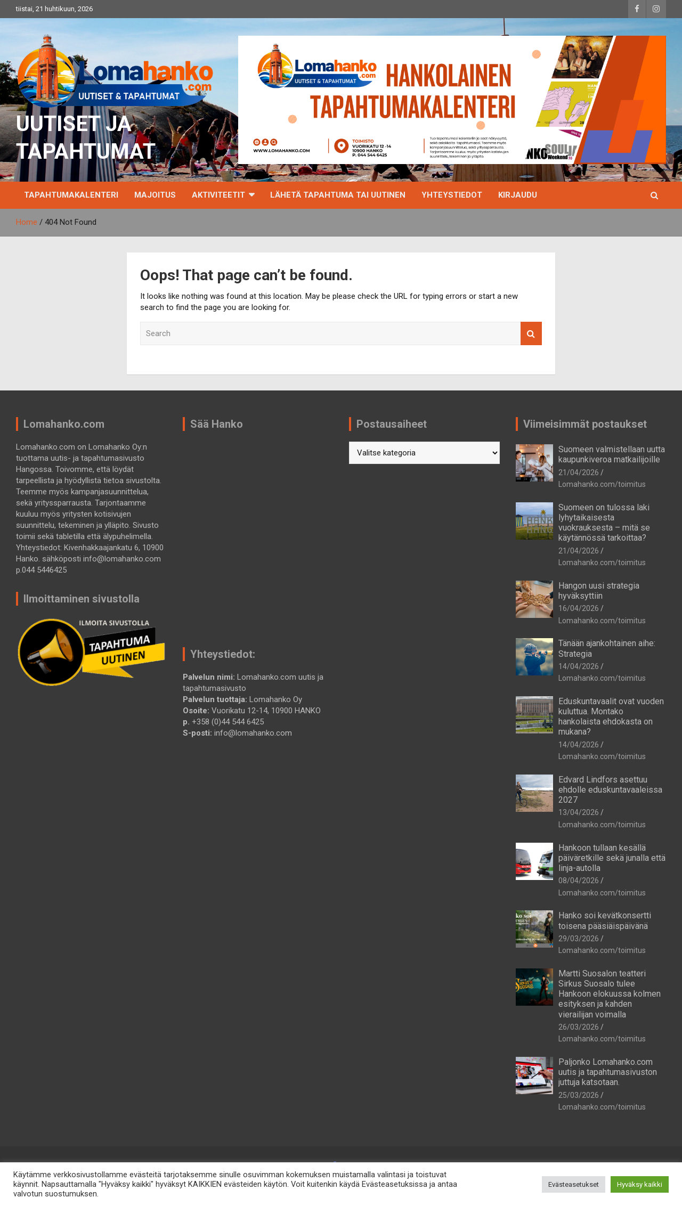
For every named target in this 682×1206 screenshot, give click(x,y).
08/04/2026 (578, 880)
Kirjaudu (517, 195)
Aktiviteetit (218, 195)
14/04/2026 (578, 666)
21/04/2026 (578, 472)
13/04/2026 (578, 812)
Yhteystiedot (451, 195)
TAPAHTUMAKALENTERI (71, 195)
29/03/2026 (578, 938)
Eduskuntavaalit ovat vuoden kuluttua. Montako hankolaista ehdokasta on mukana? (611, 716)
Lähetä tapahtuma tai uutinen (337, 195)
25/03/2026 (578, 1095)
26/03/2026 (578, 1027)
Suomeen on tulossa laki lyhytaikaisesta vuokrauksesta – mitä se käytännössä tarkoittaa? (604, 522)
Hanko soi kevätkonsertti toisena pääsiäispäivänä (604, 920)
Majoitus (155, 195)
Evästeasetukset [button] (573, 1184)
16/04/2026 (578, 608)
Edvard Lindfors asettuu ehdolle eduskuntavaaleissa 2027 (610, 790)
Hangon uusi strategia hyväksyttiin (598, 591)
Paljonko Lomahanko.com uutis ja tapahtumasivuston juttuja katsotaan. (607, 1072)
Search (531, 334)
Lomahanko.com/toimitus (602, 484)
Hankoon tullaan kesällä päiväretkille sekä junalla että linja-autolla (611, 858)
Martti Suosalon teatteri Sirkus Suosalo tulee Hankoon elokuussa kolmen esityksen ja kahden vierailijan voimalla (609, 994)
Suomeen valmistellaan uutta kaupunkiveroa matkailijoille (611, 454)
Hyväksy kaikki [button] (639, 1184)
